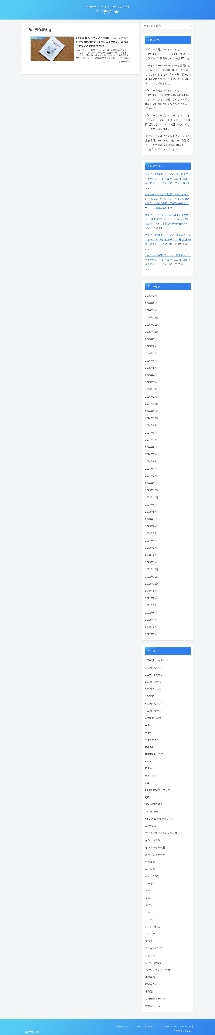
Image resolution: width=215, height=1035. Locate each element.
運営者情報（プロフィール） (131, 1026)
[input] (167, 26)
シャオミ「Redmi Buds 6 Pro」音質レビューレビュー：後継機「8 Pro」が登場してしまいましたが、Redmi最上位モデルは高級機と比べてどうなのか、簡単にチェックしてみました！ (167, 74)
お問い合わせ (185, 1026)
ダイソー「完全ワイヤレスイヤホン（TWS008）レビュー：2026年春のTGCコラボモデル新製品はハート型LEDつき (167, 54)
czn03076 (183, 183)
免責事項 (151, 1026)
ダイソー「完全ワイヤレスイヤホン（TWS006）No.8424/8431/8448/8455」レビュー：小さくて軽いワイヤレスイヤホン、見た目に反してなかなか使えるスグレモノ (167, 99)
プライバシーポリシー (167, 1026)
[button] (190, 25)
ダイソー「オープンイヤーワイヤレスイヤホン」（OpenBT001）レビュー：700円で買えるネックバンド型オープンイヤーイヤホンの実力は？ (167, 122)
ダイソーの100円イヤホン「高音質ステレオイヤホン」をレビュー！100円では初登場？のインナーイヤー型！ (168, 178)
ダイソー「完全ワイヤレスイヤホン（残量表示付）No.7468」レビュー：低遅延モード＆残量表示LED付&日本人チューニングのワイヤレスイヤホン (167, 143)
